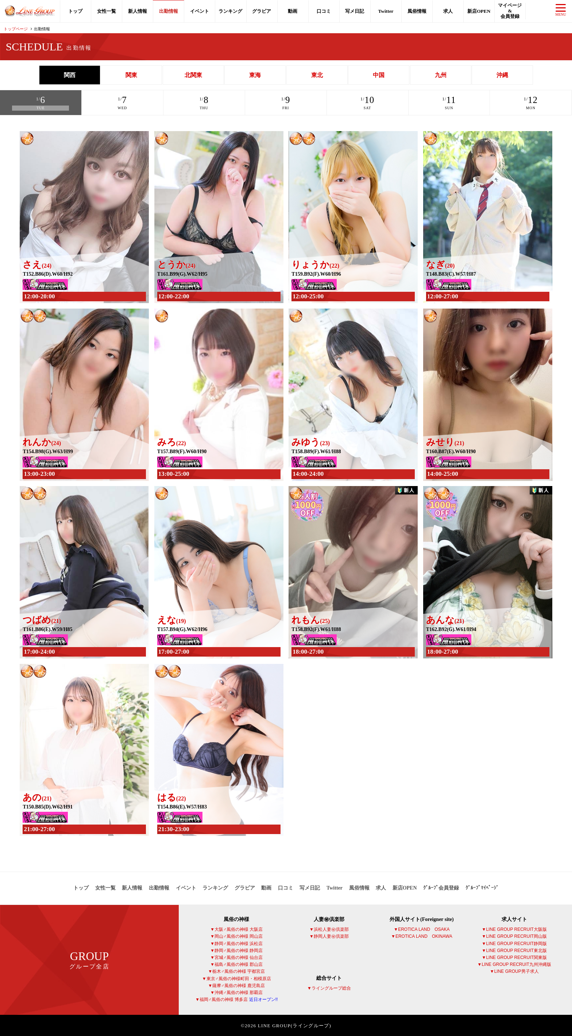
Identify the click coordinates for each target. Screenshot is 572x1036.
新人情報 (137, 11)
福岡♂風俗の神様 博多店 (239, 998)
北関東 (193, 75)
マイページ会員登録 (509, 11)
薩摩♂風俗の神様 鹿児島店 (238, 984)
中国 (378, 75)
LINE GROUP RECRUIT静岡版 (516, 942)
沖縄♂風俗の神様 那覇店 (238, 991)
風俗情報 (417, 11)
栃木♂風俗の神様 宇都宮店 (238, 970)
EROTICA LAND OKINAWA (423, 935)
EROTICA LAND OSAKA (423, 928)
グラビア (261, 11)
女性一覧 (106, 11)
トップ (75, 11)
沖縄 (502, 75)
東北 (317, 75)
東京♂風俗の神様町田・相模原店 (238, 977)
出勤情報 (168, 11)
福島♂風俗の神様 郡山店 (238, 963)
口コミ (323, 11)
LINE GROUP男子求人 (516, 970)
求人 (448, 11)
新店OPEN (479, 11)
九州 (441, 75)
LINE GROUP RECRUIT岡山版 (516, 935)
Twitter (386, 11)
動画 (292, 11)
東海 (255, 75)
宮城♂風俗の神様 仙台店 (238, 956)
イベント (199, 11)
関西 (70, 75)
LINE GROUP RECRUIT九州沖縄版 (516, 963)
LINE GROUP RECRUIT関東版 (516, 956)
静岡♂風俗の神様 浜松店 (238, 942)
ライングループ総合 (331, 987)
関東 (131, 75)
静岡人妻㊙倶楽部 (331, 935)
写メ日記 (354, 11)
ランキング (230, 11)
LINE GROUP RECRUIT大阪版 (516, 928)
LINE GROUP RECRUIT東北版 (516, 949)
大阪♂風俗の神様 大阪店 (238, 928)
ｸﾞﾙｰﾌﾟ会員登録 (441, 887)
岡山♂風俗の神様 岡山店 (238, 935)
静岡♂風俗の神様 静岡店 (238, 949)
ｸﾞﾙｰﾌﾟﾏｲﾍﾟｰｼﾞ (482, 887)
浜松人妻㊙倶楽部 (331, 928)
